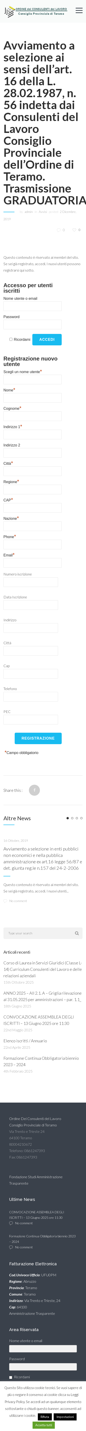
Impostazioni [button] (65, 1417)
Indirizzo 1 (12, 426)
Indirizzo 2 (11, 445)
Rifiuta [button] (45, 1417)
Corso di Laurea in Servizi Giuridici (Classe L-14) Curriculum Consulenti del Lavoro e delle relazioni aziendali (42, 969)
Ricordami (22, 339)
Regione (11, 481)
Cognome (12, 407)
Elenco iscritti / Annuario (25, 1040)
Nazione (11, 517)
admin (29, 212)
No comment (15, 901)
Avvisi (43, 212)
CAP (8, 499)
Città (8, 462)
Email (9, 554)
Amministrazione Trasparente (32, 1313)
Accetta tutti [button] (43, 1425)
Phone (9, 536)
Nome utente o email (20, 298)
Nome (9, 389)
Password (11, 317)
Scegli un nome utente (22, 371)
